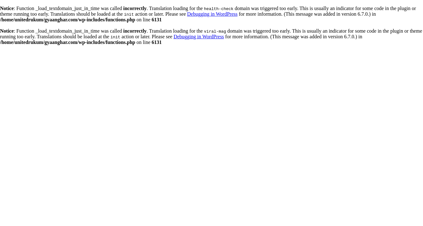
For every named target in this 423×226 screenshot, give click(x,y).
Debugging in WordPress (212, 14)
